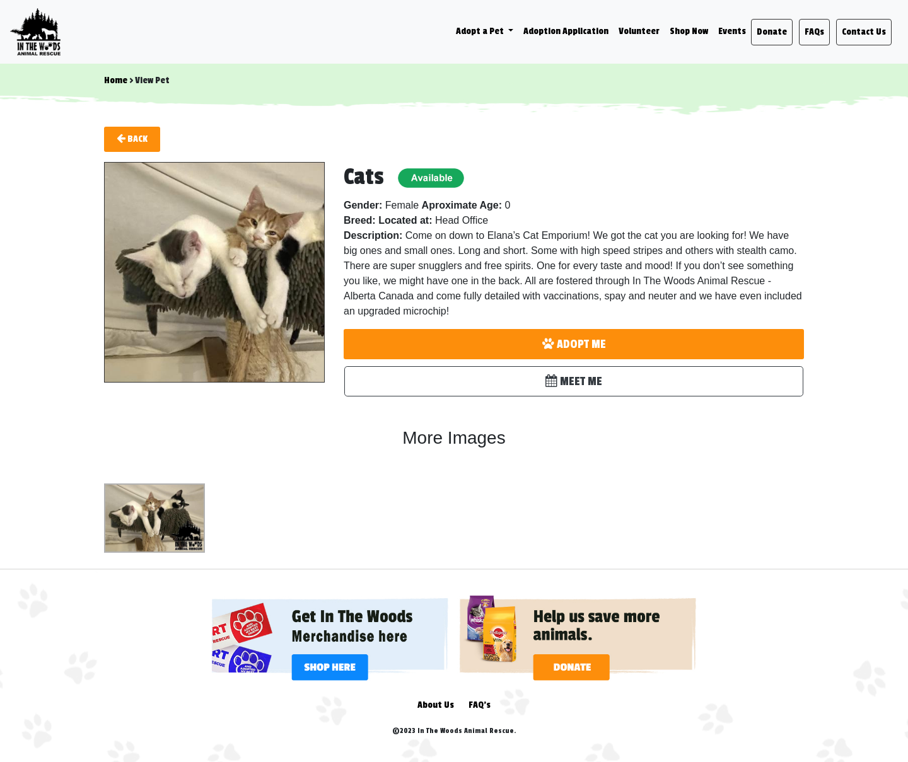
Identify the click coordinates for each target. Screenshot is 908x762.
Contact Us (864, 31)
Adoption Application (565, 31)
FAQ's (480, 705)
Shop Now (689, 31)
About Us (435, 705)
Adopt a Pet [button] (481, 31)
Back (132, 138)
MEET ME (573, 381)
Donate (772, 31)
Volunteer (639, 31)
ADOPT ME (574, 344)
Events (732, 31)
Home (115, 80)
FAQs (814, 31)
